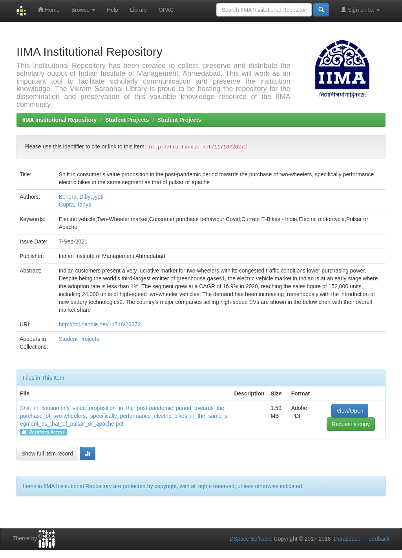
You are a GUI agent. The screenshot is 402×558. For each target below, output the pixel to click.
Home (48, 9)
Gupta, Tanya (75, 204)
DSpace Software (251, 539)
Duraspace (347, 539)
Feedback (377, 539)
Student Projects (127, 120)
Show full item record (47, 453)
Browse (83, 10)
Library (138, 10)
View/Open (349, 411)
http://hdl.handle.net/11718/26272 (100, 324)
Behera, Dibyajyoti (81, 197)
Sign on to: (360, 9)
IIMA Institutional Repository (59, 120)
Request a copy (351, 424)
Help (112, 10)
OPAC (166, 10)
